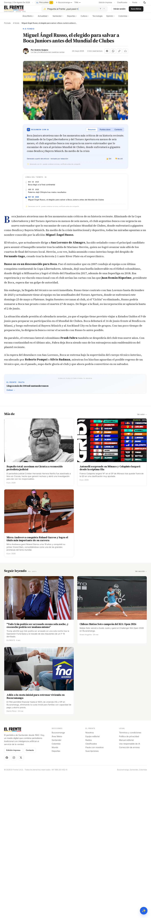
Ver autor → (142, 509)
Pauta (134, 2)
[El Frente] (21, 10)
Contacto (30, 845)
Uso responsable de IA (129, 838)
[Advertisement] (75, 400)
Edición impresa (105, 2)
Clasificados (122, 2)
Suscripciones (92, 846)
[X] (21, 852)
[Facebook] (7, 852)
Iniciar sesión (119, 10)
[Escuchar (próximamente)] (125, 53)
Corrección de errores (129, 842)
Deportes (72, 18)
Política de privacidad (129, 831)
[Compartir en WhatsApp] (113, 53)
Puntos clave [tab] (105, 132)
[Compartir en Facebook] (107, 53)
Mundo (55, 842)
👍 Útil (108, 161)
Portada (7, 25)
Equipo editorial (92, 831)
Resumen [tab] (92, 132)
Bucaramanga (58, 827)
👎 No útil (119, 161)
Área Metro (28, 18)
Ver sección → (141, 666)
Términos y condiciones (130, 827)
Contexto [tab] (118, 132)
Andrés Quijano (41, 52)
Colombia (123, 18)
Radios (88, 834)
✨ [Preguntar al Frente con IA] (144, 910)
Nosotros (89, 827)
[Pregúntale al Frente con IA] (74, 10)
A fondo (16, 25)
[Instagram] (14, 852)
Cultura (85, 18)
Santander (58, 18)
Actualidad (43, 18)
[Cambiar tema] (144, 2)
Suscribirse (136, 10)
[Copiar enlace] (119, 53)
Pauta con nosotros (94, 842)
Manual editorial (126, 834)
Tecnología (97, 18)
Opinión (110, 18)
